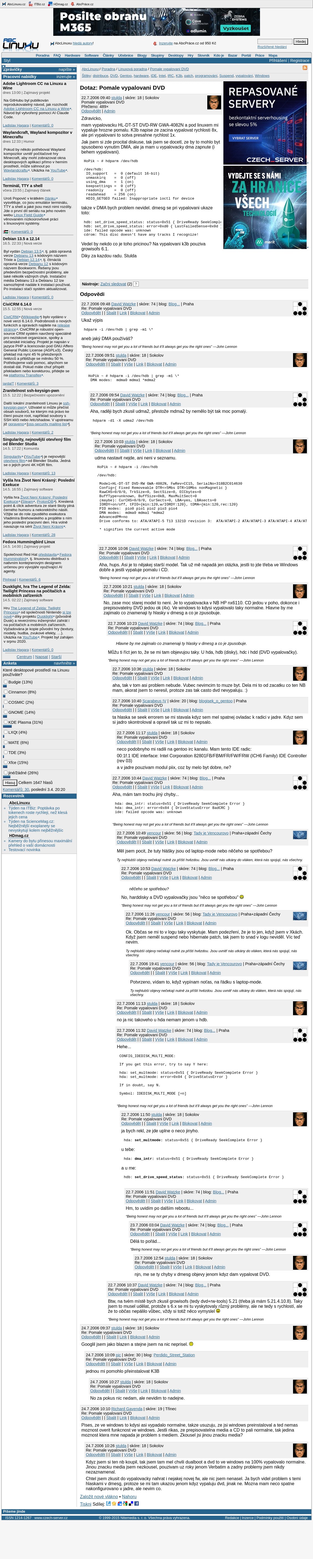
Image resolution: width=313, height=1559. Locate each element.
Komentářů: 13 (43, 473)
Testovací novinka (24, 850)
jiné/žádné (15, 773)
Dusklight (45, 616)
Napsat (41, 657)
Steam (27, 501)
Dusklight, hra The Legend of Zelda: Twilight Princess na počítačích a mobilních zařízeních (37, 591)
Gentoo (126, 76)
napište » (67, 69)
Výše (128, 371)
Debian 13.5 (31, 251)
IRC (171, 76)
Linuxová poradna (132, 69)
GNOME (13, 712)
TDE (10, 752)
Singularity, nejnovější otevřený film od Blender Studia (37, 441)
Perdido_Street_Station (174, 1392)
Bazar (232, 55)
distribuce (100, 76)
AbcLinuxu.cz (14, 3)
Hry (190, 55)
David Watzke (123, 310)
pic (118, 1392)
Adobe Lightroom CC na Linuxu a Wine (36, 109)
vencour (154, 860)
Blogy (142, 55)
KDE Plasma (17, 722)
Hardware (72, 55)
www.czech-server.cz (50, 1555)
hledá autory (83, 43)
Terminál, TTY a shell (22, 185)
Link (123, 319)
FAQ (57, 55)
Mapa (273, 55)
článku (50, 198)
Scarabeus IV (154, 725)
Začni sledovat (113, 290)
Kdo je (219, 55)
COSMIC (14, 702)
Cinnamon (15, 692)
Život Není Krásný (48, 526)
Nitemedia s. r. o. (133, 1555)
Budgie (12, 682)
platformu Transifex (25, 375)
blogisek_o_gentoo (216, 725)
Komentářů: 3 (28, 383)
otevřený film (14, 461)
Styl (7, 60)
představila (47, 554)
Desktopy (175, 55)
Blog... (174, 310)
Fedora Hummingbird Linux (29, 542)
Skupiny (157, 55)
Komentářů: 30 (16, 789)
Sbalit (111, 319)
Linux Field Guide (28, 215)
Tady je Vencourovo (211, 860)
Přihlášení (278, 60)
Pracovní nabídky (19, 76)
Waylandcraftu (16, 170)
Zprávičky (12, 69)
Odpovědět (91, 111)
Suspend (226, 76)
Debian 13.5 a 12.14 (21, 239)
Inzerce (248, 1555)
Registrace (299, 60)
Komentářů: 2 (42, 432)
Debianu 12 (38, 264)
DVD (114, 76)
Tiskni (85, 1541)
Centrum (24, 657)
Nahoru (129, 1534)
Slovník (203, 55)
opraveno (16, 424)
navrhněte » (64, 663)
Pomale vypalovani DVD (169, 69)
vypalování (244, 76)
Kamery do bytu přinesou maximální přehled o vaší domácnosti (40, 843)
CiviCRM (11, 317)
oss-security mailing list (47, 424)
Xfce (10, 762)
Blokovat (137, 319)
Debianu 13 (23, 255)
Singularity (12, 456)
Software (91, 55)
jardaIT (8, 383)
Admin (109, 111)
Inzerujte (166, 43)
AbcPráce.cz (81, 3)
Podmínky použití (270, 1555)
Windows (262, 76)
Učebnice (125, 55)
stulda (116, 97)
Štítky (86, 76)
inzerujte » (66, 76)
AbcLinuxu (19, 803)
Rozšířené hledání (272, 47)
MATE (11, 742)
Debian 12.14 (28, 260)
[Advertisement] (145, 274)
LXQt (10, 732)
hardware (141, 76)
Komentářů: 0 (42, 125)
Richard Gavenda (126, 1446)
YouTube (58, 170)
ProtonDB (45, 501)
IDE (154, 76)
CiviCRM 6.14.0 (17, 304)
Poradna (42, 55)
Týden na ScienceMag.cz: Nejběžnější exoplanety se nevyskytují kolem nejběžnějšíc (35, 826)
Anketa (10, 663)
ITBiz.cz (36, 3)
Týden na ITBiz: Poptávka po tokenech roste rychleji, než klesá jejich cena (37, 812)
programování (206, 76)
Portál (246, 55)
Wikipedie (30, 317)
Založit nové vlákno (99, 1534)
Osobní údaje (297, 1555)
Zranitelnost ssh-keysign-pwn (31, 390)
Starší (56, 657)
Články (108, 55)
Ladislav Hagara (16, 125)
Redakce (232, 1555)
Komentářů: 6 (30, 579)
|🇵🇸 (5, 232)
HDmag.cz (58, 3)
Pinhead (9, 579)
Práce (259, 55)
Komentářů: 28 (43, 535)
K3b (179, 76)
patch (188, 76)
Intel (162, 76)
